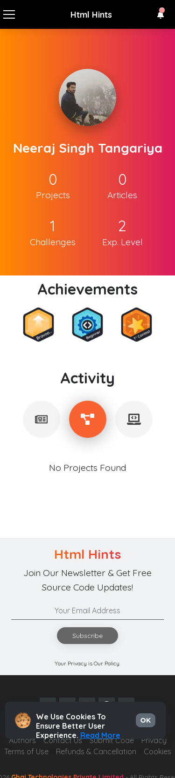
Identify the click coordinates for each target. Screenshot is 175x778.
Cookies (157, 751)
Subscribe (87, 635)
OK (145, 720)
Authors (22, 740)
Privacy (154, 740)
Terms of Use (26, 751)
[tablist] (41, 419)
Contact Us (62, 740)
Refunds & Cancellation (96, 751)
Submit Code (112, 740)
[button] (160, 15)
